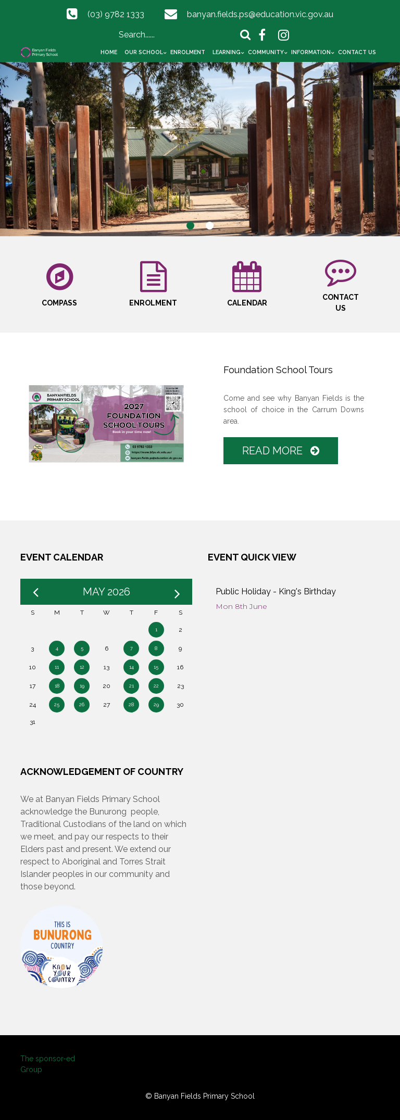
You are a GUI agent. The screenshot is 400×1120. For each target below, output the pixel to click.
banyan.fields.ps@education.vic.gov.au (260, 14)
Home (109, 52)
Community (266, 52)
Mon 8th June (241, 606)
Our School (143, 52)
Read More (280, 450)
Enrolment (187, 52)
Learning (227, 52)
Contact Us (357, 52)
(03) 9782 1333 (116, 14)
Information (311, 52)
